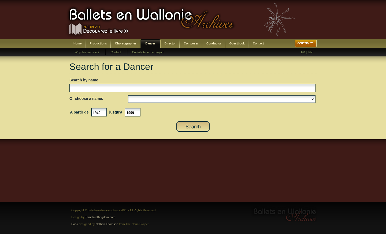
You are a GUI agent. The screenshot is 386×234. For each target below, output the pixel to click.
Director (170, 43)
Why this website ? (87, 52)
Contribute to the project (148, 52)
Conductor (213, 43)
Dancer (150, 43)
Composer (191, 43)
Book (74, 224)
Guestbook (237, 43)
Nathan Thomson (107, 224)
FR (303, 52)
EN (311, 52)
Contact (258, 43)
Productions (98, 43)
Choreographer (125, 43)
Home (77, 43)
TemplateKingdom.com (100, 217)
